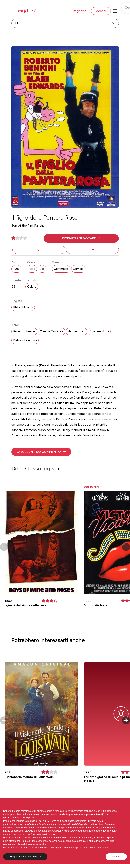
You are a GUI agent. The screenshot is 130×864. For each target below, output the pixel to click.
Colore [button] (31, 286)
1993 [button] (16, 269)
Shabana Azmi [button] (99, 331)
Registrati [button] (80, 11)
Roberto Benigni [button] (24, 331)
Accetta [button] (116, 856)
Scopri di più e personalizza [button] (25, 856)
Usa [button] (42, 269)
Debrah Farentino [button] (25, 340)
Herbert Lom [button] (76, 331)
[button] (81, 238)
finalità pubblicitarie (13, 830)
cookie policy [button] (27, 817)
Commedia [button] (61, 269)
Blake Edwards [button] (23, 307)
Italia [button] (32, 269)
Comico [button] (78, 269)
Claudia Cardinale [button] (51, 331)
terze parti (56, 821)
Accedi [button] (101, 11)
